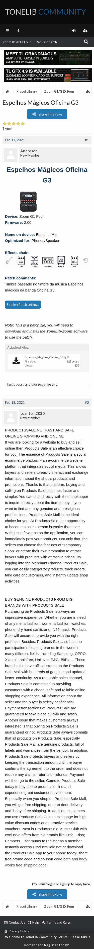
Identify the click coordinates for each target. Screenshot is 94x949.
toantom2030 (32, 413)
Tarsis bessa (15, 384)
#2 (87, 402)
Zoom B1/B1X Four (17, 42)
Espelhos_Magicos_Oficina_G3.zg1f (47, 357)
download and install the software (46, 331)
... (63, 42)
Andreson (29, 151)
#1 (87, 140)
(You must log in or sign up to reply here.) (61, 884)
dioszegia (38, 384)
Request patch (46, 42)
